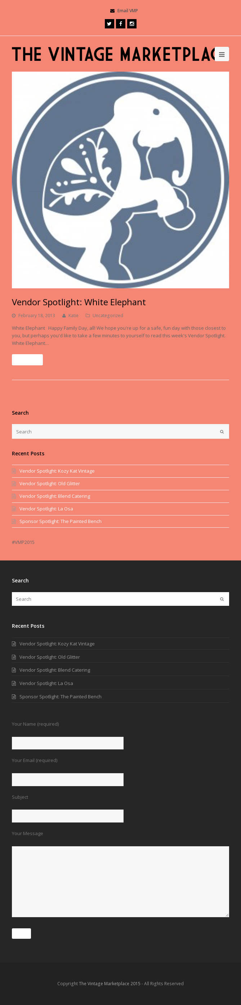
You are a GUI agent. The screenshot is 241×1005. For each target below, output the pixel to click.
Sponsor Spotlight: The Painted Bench (60, 521)
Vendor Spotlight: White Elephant (79, 302)
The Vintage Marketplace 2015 (109, 984)
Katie (73, 315)
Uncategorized (108, 315)
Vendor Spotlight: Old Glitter (49, 483)
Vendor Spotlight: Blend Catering (54, 496)
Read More (27, 360)
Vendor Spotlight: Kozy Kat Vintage (57, 471)
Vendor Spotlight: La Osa (46, 508)
